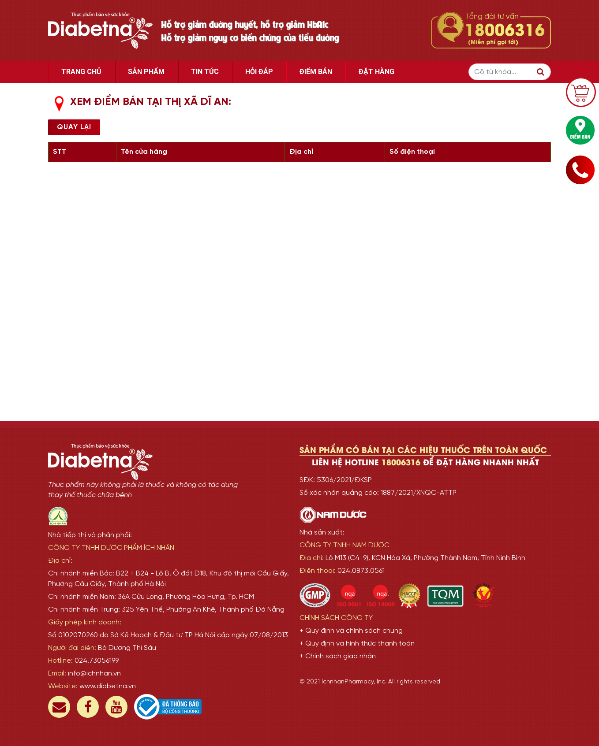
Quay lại (74, 127)
